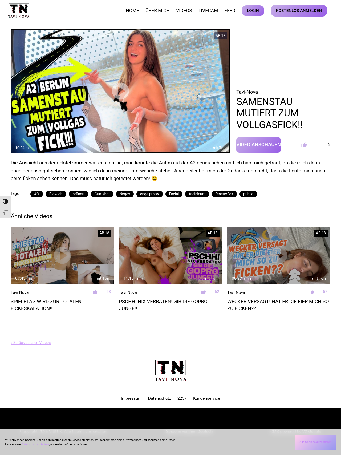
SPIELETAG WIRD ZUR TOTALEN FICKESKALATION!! (46, 305)
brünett (79, 194)
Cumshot (102, 194)
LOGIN (253, 10)
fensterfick (224, 194)
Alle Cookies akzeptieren (315, 442)
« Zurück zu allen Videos (31, 343)
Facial (174, 194)
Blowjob (56, 194)
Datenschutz (159, 398)
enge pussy (149, 194)
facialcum (197, 194)
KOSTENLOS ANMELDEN (299, 10)
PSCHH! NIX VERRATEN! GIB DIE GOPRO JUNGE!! (163, 305)
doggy (125, 194)
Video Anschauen (258, 145)
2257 (182, 398)
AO (36, 194)
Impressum (131, 398)
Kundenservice (206, 398)
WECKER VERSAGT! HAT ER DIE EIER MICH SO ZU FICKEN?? (278, 305)
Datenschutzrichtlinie (35, 444)
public (248, 194)
